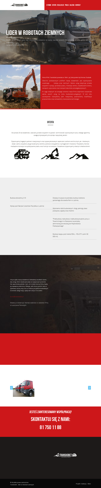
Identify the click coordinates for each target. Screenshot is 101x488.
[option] (23, 388)
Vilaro (89, 484)
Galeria (72, 5)
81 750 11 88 (50, 427)
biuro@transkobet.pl (17, 297)
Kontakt (78, 5)
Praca (67, 5)
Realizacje (60, 5)
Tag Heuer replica (25, 110)
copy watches (14, 110)
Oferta (54, 5)
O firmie (48, 5)
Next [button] (89, 388)
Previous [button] (11, 388)
